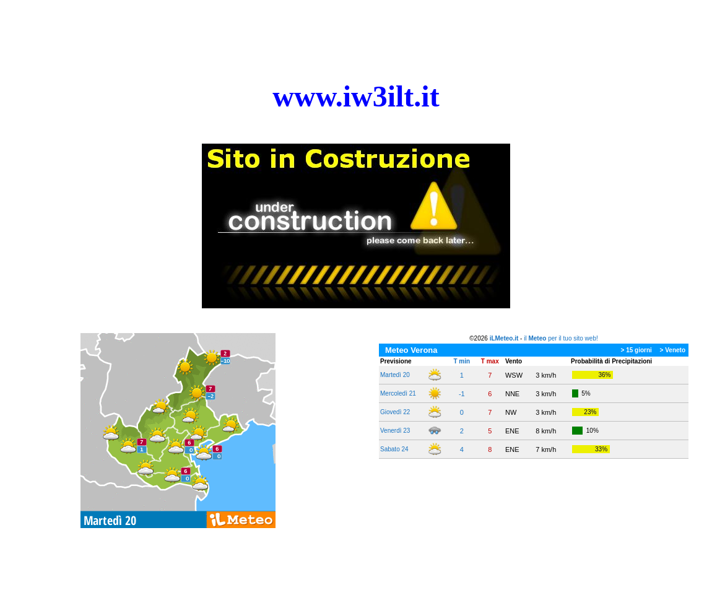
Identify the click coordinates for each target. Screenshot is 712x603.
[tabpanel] (356, 96)
